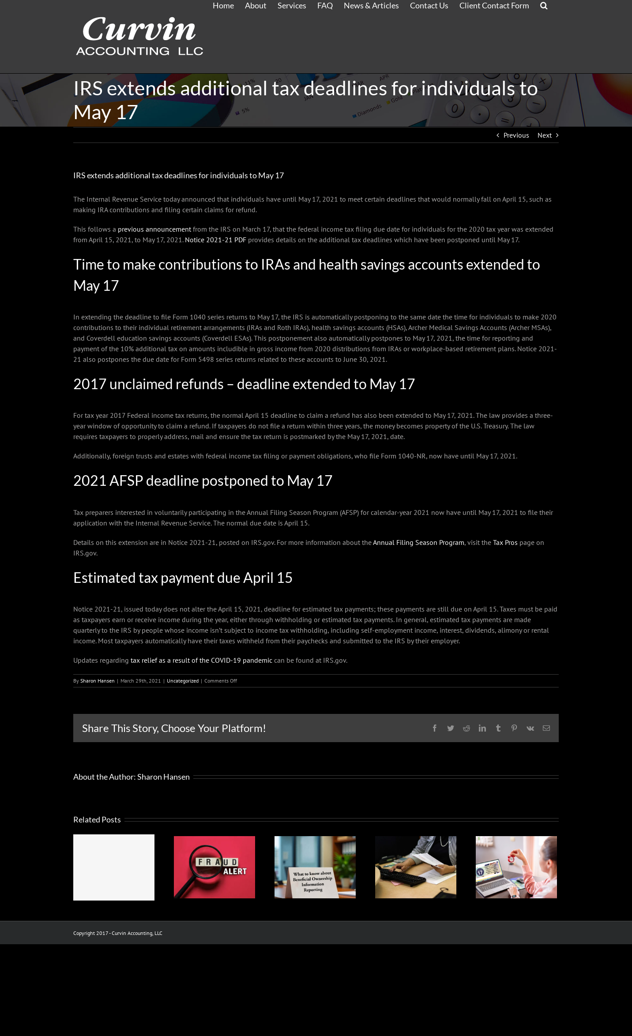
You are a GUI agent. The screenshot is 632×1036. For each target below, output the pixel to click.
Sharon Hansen (97, 680)
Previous (516, 135)
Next (545, 135)
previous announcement (154, 229)
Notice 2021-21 (215, 239)
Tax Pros (505, 542)
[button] (544, 4)
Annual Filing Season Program (418, 542)
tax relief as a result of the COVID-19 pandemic (201, 660)
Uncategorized (183, 680)
